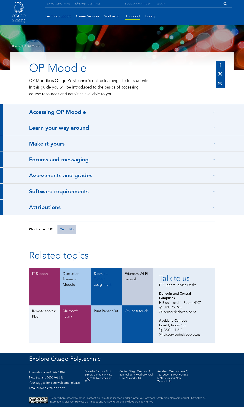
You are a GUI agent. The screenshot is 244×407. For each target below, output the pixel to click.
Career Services (87, 16)
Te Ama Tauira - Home (57, 3)
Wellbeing (111, 16)
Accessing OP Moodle (57, 112)
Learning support (58, 16)
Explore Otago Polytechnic (64, 358)
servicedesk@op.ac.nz (177, 312)
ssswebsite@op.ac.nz (51, 388)
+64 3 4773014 (55, 372)
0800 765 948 (170, 307)
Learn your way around (59, 127)
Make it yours (47, 143)
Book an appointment (138, 3)
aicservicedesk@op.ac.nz (179, 334)
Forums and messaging (59, 159)
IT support (132, 16)
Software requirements (59, 191)
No (71, 229)
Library (150, 16)
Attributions (45, 207)
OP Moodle (37, 46)
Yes (62, 229)
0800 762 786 (55, 377)
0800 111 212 (170, 330)
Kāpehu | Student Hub (88, 3)
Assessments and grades (60, 175)
